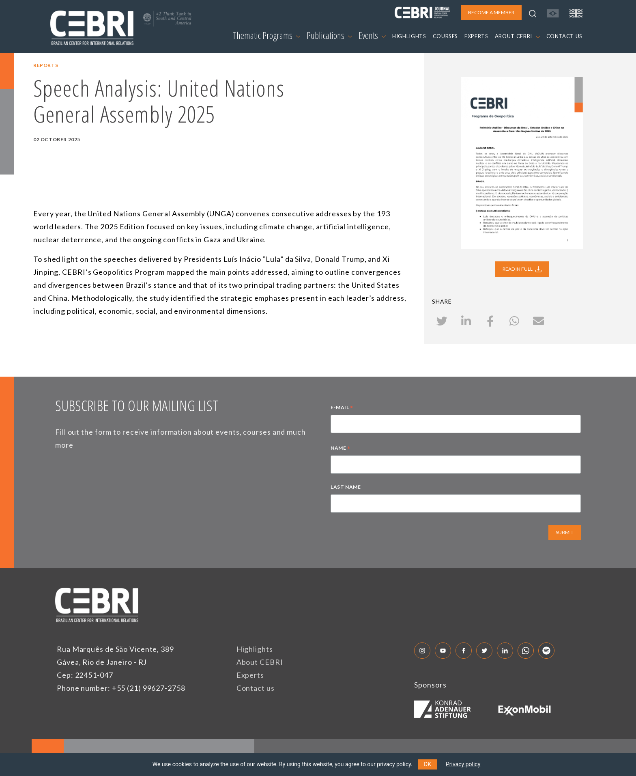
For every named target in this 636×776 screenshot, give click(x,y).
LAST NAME (346, 487)
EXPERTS (476, 36)
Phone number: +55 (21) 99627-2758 (121, 687)
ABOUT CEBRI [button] (517, 36)
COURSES (445, 36)
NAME (340, 448)
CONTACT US (564, 36)
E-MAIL (342, 408)
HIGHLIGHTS (409, 36)
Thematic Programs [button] (266, 35)
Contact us (255, 687)
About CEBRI (259, 661)
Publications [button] (329, 35)
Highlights (254, 649)
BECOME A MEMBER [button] (491, 12)
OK (427, 764)
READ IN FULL (522, 269)
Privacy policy (463, 764)
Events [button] (372, 35)
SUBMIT (565, 532)
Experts (250, 674)
